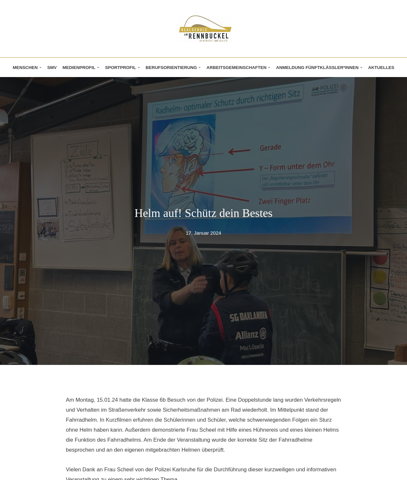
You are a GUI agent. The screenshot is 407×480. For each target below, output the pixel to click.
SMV (51, 67)
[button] (39, 67)
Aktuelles (382, 67)
